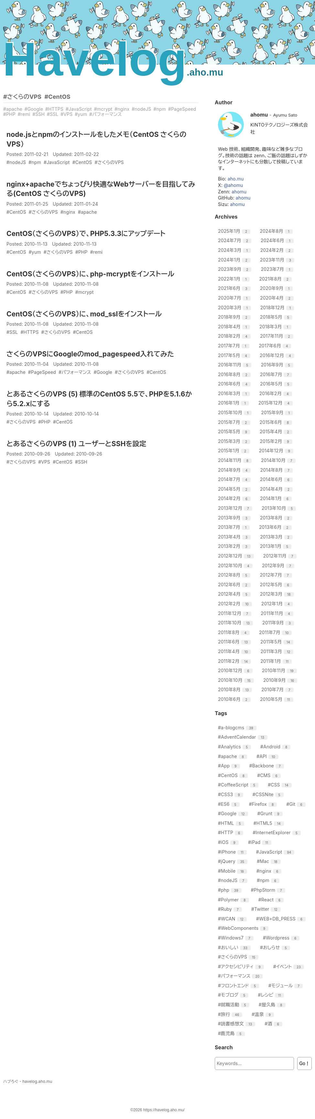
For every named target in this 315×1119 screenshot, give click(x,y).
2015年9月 (277, 412)
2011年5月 (277, 641)
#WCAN (233, 918)
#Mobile (233, 871)
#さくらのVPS (22, 96)
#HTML (232, 823)
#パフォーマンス (105, 114)
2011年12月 (235, 613)
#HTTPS (54, 109)
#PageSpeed (182, 109)
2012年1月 (278, 603)
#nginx (121, 109)
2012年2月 (236, 603)
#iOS (229, 842)
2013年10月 (280, 508)
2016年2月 (276, 393)
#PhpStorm (269, 890)
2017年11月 (277, 336)
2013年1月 (276, 546)
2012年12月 (236, 556)
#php (230, 890)
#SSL (52, 114)
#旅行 (231, 1014)
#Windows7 (236, 937)
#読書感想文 (237, 1023)
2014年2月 (235, 498)
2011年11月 (278, 613)
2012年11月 (280, 556)
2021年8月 (276, 279)
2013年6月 (276, 527)
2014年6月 (277, 479)
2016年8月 (235, 374)
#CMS (269, 775)
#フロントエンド (239, 985)
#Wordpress (282, 937)
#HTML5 (270, 823)
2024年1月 (235, 259)
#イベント (289, 966)
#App (230, 765)
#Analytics (235, 746)
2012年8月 (235, 575)
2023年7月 (278, 269)
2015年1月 (234, 450)
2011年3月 (278, 651)
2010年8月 (236, 689)
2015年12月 (276, 403)
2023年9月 (235, 269)
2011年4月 (235, 651)
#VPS (66, 114)
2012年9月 (279, 565)
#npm (159, 109)
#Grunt (270, 813)
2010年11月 (280, 670)
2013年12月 (236, 508)
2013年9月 (235, 517)
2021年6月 (235, 288)
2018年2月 (235, 336)
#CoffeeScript (239, 784)
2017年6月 (276, 345)
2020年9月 (277, 288)
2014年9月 (235, 470)
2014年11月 (235, 460)
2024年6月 (278, 240)
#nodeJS (141, 109)
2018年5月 (277, 317)
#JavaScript (79, 109)
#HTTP (231, 832)
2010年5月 (277, 699)
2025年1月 (235, 231)
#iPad (260, 842)
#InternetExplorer (277, 832)
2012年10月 (236, 565)
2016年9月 (278, 364)
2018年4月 (235, 326)
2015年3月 (235, 441)
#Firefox (264, 804)
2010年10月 (236, 680)
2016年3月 (235, 393)
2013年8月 (277, 517)
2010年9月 (281, 680)
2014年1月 (276, 498)
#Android (276, 746)
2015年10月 (235, 412)
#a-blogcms (238, 727)
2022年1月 (234, 279)
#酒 (274, 1023)
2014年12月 (277, 450)
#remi (24, 114)
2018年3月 (276, 326)
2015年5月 (235, 431)
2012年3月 (278, 594)
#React (272, 899)
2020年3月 (235, 307)
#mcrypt (103, 109)
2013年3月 (277, 536)
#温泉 (264, 1014)
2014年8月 (277, 470)
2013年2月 (235, 546)
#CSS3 (231, 794)
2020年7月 (235, 298)
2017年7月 (234, 345)
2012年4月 (235, 594)
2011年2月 (235, 661)
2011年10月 (236, 622)
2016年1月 (234, 403)
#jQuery (233, 861)
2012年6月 (235, 584)
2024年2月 (278, 250)
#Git (296, 804)
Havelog (113, 59)
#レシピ (272, 995)
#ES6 (229, 804)
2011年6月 (235, 641)
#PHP (9, 114)
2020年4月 (277, 298)
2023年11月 (278, 259)
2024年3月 (235, 250)
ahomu (239, 191)
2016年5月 (277, 383)
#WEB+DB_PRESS (281, 918)
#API (268, 756)
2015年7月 (235, 422)
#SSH (38, 114)
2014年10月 (279, 460)
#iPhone (233, 852)
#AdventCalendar (243, 737)
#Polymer (234, 899)
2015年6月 (277, 422)
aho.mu (236, 178)
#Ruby (231, 909)
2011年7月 (276, 632)
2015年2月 (277, 441)
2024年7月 (235, 240)
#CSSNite (269, 794)
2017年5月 (235, 355)
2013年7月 (234, 527)
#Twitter (266, 909)
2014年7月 (235, 479)
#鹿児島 (232, 1033)
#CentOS (57, 96)
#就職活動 (234, 1004)
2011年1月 (276, 661)
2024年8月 (277, 231)
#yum (81, 114)
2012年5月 (277, 584)
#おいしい (235, 947)
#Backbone (267, 765)
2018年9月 (235, 317)
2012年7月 (276, 575)
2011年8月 (234, 632)
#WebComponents (244, 928)
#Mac (269, 861)
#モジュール (286, 985)
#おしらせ (276, 947)
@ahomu (233, 185)
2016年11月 (235, 364)
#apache (12, 109)
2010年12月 (236, 670)
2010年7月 (278, 689)
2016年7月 (277, 374)
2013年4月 (235, 536)
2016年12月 (278, 355)
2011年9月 (279, 622)
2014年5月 (235, 489)
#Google (34, 109)
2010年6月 (235, 699)
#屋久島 (273, 1004)
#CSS (280, 784)
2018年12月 (278, 307)
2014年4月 (277, 489)
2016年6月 (235, 383)
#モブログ (234, 995)
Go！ (304, 1063)
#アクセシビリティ (242, 966)
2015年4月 (277, 431)
